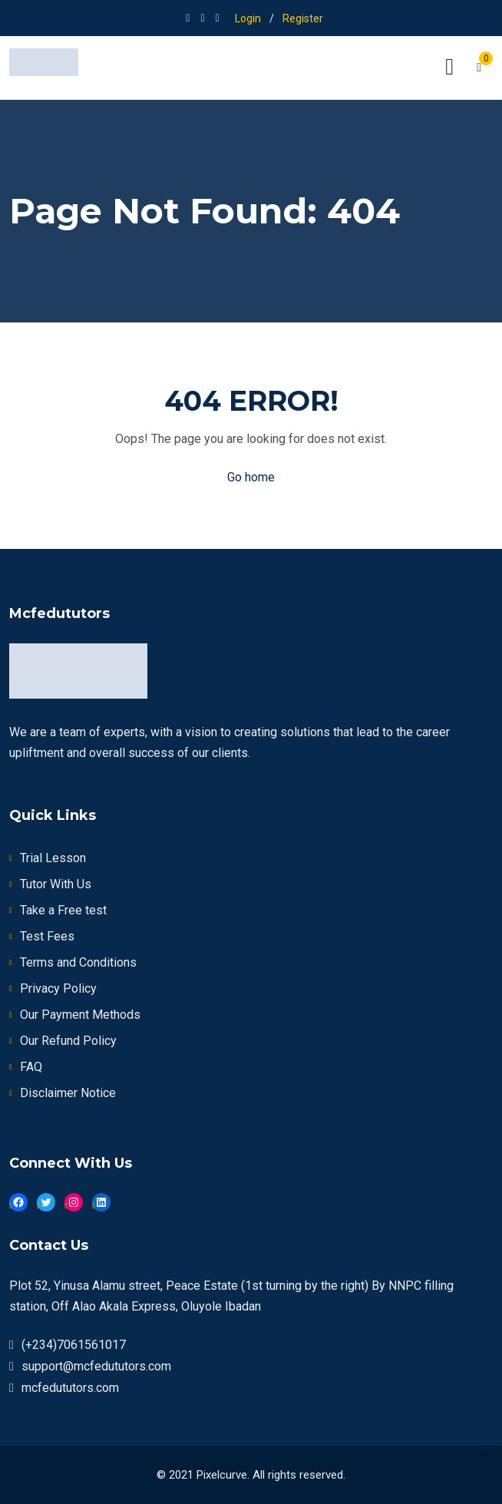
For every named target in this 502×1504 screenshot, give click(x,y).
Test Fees (47, 936)
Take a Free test (63, 910)
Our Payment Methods (80, 1014)
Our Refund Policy (68, 1040)
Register (302, 18)
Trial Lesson (53, 858)
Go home (251, 477)
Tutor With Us (55, 884)
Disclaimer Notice (68, 1093)
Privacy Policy (58, 988)
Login (248, 18)
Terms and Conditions (78, 962)
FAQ (31, 1066)
